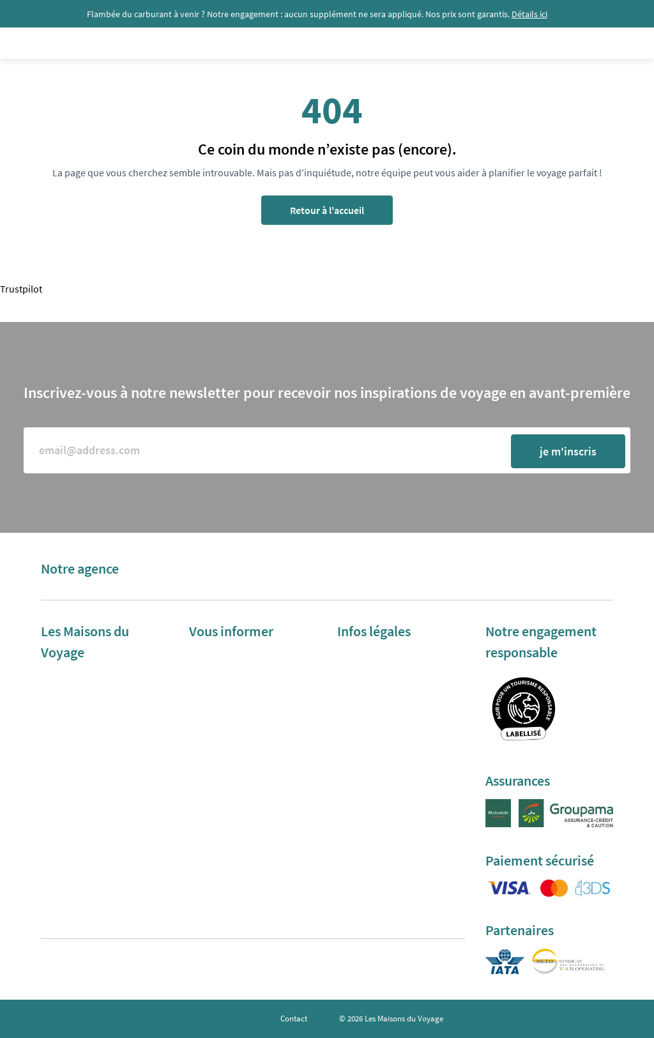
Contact (293, 1018)
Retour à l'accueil (327, 210)
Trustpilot (21, 288)
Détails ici (529, 14)
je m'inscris (568, 451)
